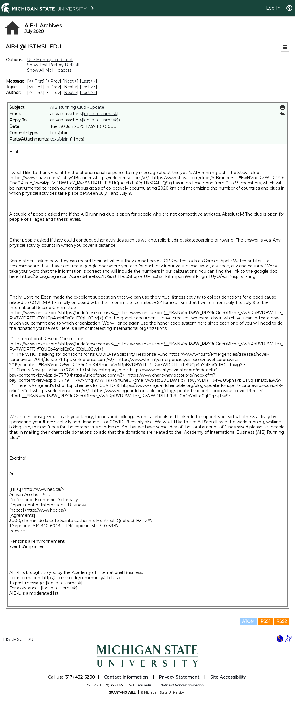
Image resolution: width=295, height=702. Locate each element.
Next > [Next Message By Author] (70, 92)
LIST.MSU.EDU (18, 639)
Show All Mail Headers (49, 70)
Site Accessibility (228, 677)
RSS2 (281, 621)
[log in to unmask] (100, 113)
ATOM (248, 621)
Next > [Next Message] (70, 81)
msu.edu (144, 685)
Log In (273, 8)
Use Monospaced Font (50, 59)
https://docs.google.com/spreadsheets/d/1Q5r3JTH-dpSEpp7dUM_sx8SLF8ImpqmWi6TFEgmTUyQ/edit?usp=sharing (138, 276)
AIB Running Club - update (77, 107)
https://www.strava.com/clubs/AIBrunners (52, 177)
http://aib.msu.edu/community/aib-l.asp (81, 577)
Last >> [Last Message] (88, 81)
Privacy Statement (179, 677)
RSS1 (265, 621)
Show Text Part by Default (53, 65)
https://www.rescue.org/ (35, 312)
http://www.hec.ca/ (43, 489)
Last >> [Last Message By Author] (88, 92)
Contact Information (126, 677)
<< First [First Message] (36, 81)
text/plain (59, 139)
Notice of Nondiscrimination (182, 685)
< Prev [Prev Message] (53, 81)
